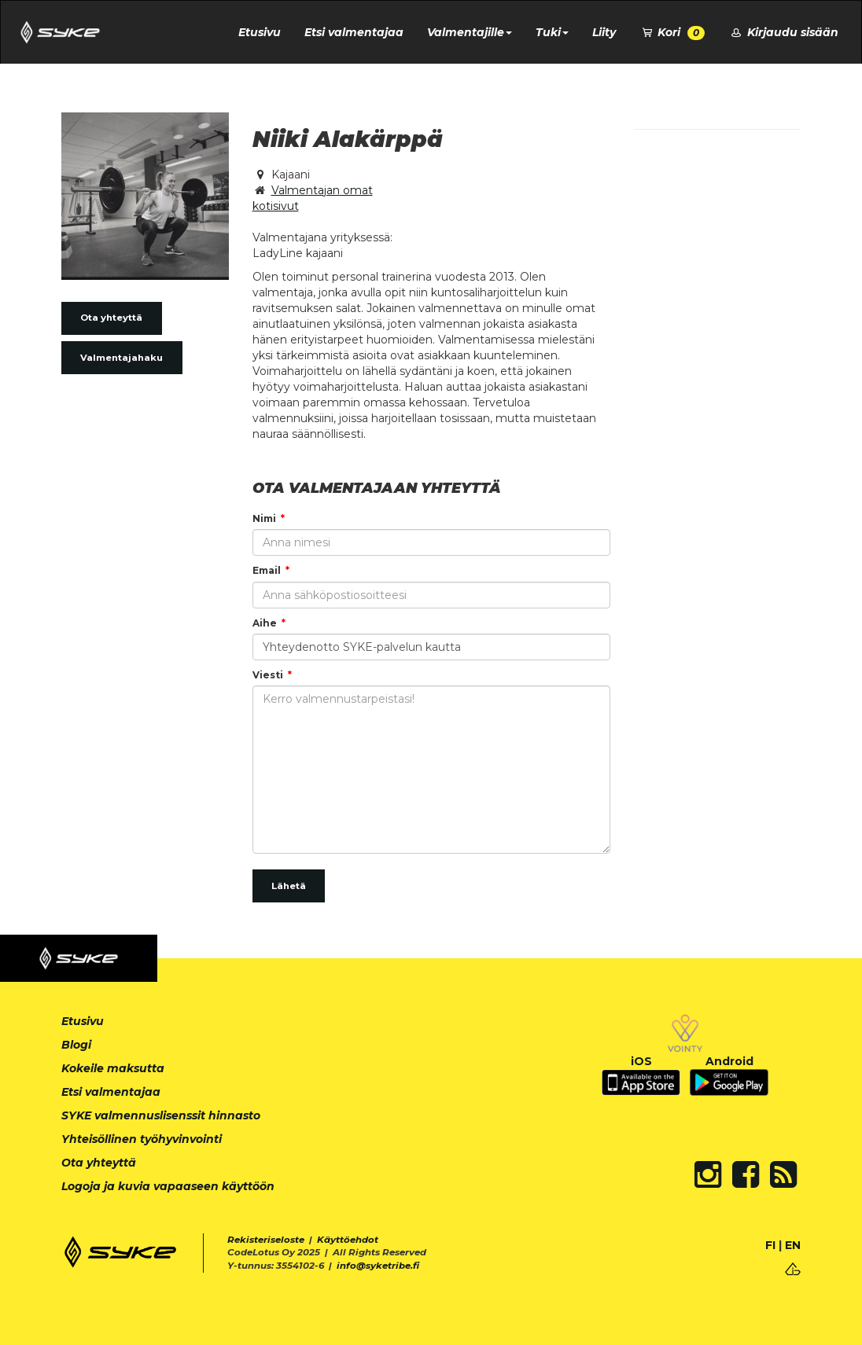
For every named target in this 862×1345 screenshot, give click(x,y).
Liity (604, 32)
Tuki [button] (552, 32)
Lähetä (288, 885)
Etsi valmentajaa (353, 32)
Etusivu (259, 32)
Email (266, 570)
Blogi (76, 1045)
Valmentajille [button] (469, 32)
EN (793, 1245)
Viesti (267, 675)
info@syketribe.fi (378, 1265)
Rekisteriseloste (265, 1239)
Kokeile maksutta (112, 1068)
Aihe (264, 623)
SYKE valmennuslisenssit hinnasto (160, 1115)
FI (770, 1245)
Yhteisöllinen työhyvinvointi (141, 1139)
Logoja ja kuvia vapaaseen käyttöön (167, 1186)
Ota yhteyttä (111, 317)
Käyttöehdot (347, 1239)
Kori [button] (672, 32)
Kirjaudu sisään (783, 32)
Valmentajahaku (121, 357)
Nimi (264, 518)
